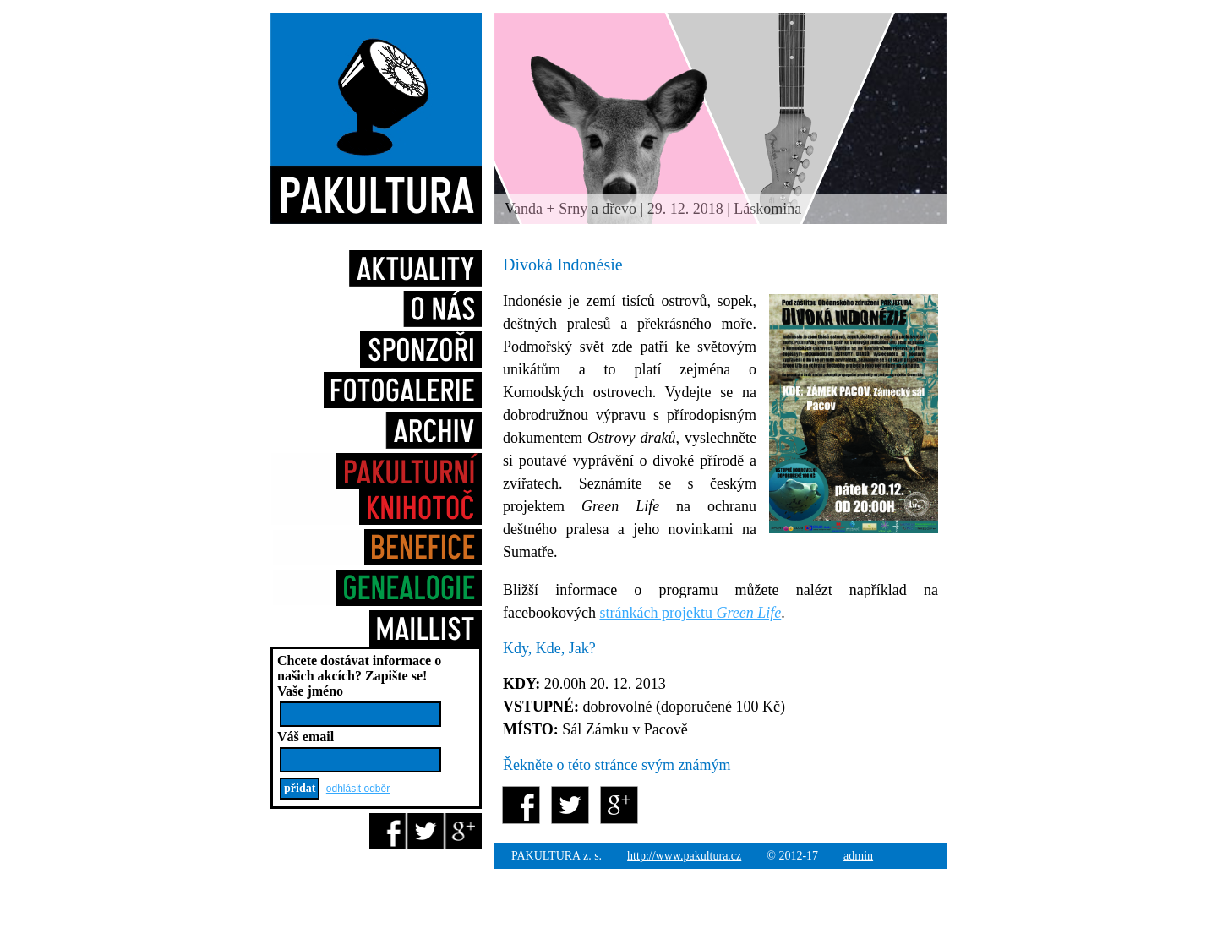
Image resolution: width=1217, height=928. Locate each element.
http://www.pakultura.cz (684, 855)
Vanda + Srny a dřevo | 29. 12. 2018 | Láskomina (653, 208)
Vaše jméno (310, 691)
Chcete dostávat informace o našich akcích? (359, 668)
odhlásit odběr (358, 788)
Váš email (305, 736)
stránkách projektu (690, 612)
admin (858, 855)
